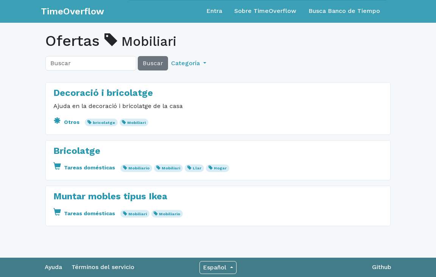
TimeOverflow (72, 11)
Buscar (153, 63)
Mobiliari (136, 122)
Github (381, 267)
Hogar (220, 168)
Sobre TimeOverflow (265, 10)
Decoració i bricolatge (103, 93)
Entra (214, 10)
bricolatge (104, 122)
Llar (197, 168)
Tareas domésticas (85, 167)
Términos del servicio (103, 267)
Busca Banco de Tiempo (344, 10)
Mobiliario (138, 168)
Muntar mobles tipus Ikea (110, 196)
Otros (67, 122)
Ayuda (53, 267)
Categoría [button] (186, 63)
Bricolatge (76, 151)
